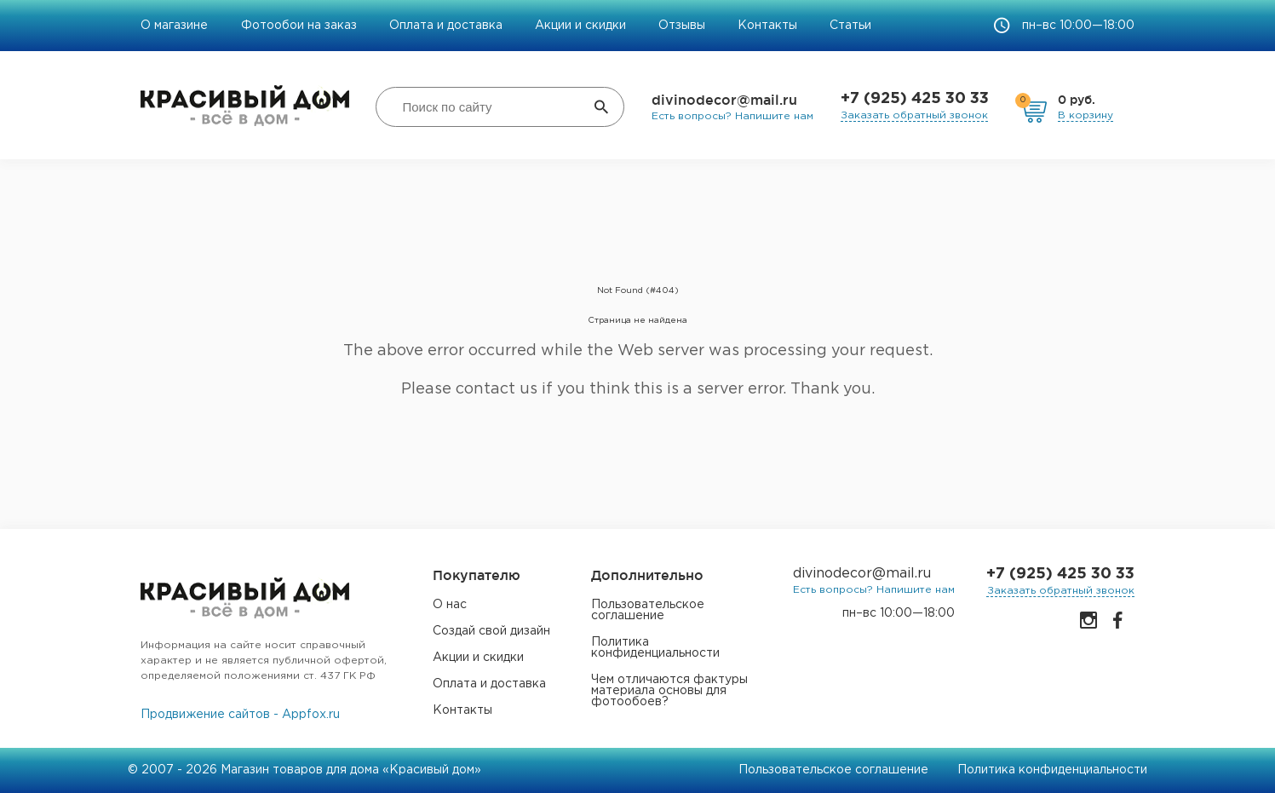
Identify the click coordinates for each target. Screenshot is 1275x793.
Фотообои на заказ (299, 25)
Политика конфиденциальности (655, 647)
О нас (450, 605)
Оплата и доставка (446, 25)
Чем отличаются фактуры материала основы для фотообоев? (669, 691)
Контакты (767, 25)
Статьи (850, 25)
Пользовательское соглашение (647, 610)
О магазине (176, 25)
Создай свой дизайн (491, 631)
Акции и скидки (580, 25)
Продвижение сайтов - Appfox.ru (240, 715)
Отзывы (681, 25)
